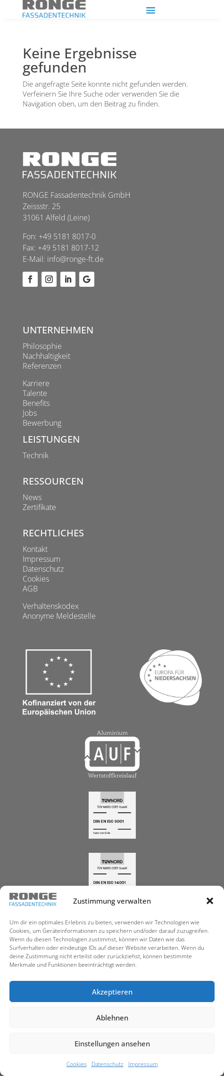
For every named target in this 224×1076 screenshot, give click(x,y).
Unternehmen (58, 330)
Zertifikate (39, 507)
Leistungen (51, 439)
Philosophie (42, 346)
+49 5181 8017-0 (67, 236)
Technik (36, 455)
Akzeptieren (112, 991)
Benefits (36, 403)
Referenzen (42, 366)
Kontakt (35, 549)
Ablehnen (112, 1017)
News (32, 497)
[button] (210, 901)
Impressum (143, 1064)
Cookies (76, 1064)
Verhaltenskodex (51, 606)
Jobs (30, 413)
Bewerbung (42, 423)
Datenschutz (107, 1064)
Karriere (36, 383)
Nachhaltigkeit (46, 356)
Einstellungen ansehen (112, 1043)
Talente (35, 393)
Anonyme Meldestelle (59, 616)
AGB (30, 588)
